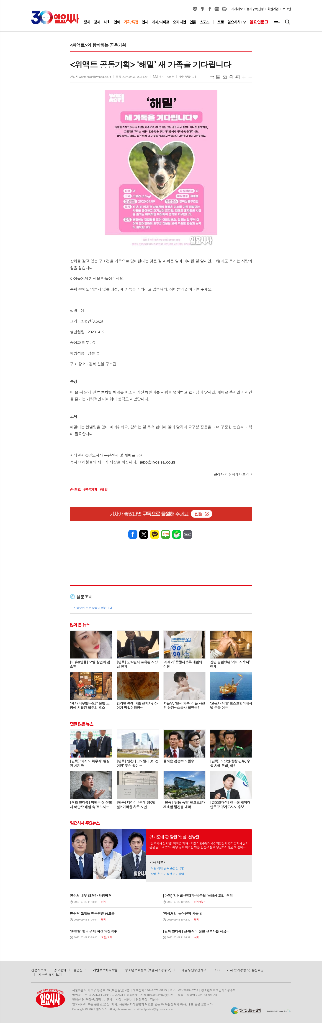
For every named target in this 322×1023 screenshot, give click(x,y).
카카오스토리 (202, 9)
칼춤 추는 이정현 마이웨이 (167, 874)
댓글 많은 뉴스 (81, 724)
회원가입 (273, 9)
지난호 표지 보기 (50, 974)
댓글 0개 (190, 76)
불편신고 (79, 970)
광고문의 (60, 970)
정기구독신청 (254, 9)
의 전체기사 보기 (231, 474)
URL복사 (212, 77)
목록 (218, 77)
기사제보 (237, 9)
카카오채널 (195, 9)
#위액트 (75, 489)
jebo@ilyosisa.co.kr (157, 462)
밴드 (187, 534)
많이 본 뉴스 (80, 625)
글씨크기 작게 (250, 77)
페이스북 (209, 9)
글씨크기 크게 (244, 77)
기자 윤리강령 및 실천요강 (245, 970)
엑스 (143, 534)
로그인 (286, 9)
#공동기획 (90, 489)
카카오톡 (154, 534)
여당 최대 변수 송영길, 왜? (167, 868)
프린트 (231, 77)
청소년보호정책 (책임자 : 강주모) (148, 970)
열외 (224, 9)
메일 (225, 77)
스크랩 (237, 77)
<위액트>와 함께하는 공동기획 (98, 45)
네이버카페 (176, 534)
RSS (216, 970)
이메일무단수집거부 (192, 970)
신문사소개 (39, 970)
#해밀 (104, 489)
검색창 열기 (287, 22)
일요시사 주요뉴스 (85, 823)
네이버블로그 (217, 9)
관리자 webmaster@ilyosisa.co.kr (90, 76)
